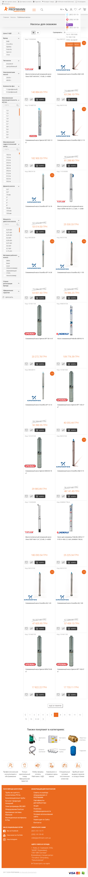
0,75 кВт (8, 251)
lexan (7, 263)
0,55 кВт (8, 240)
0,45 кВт (8, 235)
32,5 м (7, 179)
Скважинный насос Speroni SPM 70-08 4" (38, 670)
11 (75, 715)
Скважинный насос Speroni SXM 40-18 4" (38, 472)
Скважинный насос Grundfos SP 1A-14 (38, 405)
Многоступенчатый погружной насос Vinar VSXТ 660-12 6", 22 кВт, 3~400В (38, 538)
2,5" (6, 189)
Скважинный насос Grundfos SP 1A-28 (38, 272)
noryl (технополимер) (10, 267)
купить (41, 99)
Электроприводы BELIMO (15, 806)
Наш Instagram (12, 839)
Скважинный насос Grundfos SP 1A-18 (38, 206)
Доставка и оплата (25, 1)
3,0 (6, 126)
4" (6, 200)
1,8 (6, 118)
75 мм (7, 195)
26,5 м (7, 165)
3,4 (6, 129)
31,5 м (7, 176)
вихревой (9, 64)
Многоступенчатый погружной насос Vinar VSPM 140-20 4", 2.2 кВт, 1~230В (70, 207)
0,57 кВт (8, 243)
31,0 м (7, 173)
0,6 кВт (7, 246)
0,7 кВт (7, 248)
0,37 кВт (8, 232)
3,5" (6, 192)
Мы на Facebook (12, 831)
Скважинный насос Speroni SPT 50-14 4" (39, 338)
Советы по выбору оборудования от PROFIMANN (41, 795)
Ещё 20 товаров (55, 706)
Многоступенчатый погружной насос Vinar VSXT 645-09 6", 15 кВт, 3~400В (38, 75)
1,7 (6, 116)
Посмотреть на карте (41, 863)
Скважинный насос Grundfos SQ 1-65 (38, 603)
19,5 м (7, 157)
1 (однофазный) (11, 89)
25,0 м (7, 163)
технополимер (10, 275)
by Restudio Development (28, 872)
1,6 (6, 113)
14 (31, 719)
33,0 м (7, 181)
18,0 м (7, 155)
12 (80, 715)
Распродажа (80, 1)
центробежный (10, 66)
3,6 (6, 132)
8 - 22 (37, 719)
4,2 (6, 137)
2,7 (6, 124)
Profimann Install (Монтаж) (64, 1)
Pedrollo (9, 49)
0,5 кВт (7, 238)
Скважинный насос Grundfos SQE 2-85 (70, 74)
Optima (7, 47)
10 (69, 715)
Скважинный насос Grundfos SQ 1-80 (70, 603)
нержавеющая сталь (10, 272)
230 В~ (7, 77)
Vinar (8, 55)
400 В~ (7, 80)
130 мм (7, 211)
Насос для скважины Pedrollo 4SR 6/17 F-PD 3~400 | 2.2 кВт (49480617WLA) (71, 538)
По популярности (71, 32)
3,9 (6, 134)
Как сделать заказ (9, 1)
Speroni (8, 52)
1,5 (6, 110)
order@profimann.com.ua (41, 838)
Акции (36, 806)
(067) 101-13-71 (67, 9)
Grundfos (9, 44)
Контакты (6, 4)
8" (6, 205)
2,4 (6, 121)
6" (6, 203)
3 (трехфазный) (10, 92)
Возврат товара (48, 1)
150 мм (7, 213)
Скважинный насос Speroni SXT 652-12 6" (39, 141)
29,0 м (7, 171)
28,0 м (7, 168)
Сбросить (8, 297)
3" (6, 197)
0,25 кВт (8, 230)
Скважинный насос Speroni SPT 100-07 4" (70, 670)
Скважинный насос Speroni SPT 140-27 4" (70, 406)
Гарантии (37, 1)
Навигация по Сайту (42, 820)
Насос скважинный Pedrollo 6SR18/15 (70, 338)
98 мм (7, 208)
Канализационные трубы (15, 798)
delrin (7, 260)
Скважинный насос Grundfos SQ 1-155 (70, 272)
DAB (6, 41)
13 (26, 719)
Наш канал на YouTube (15, 835)
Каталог (34, 9)
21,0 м (7, 160)
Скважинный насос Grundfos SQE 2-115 (71, 140)
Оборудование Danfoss (14, 809)
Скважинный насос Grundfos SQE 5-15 (70, 471)
